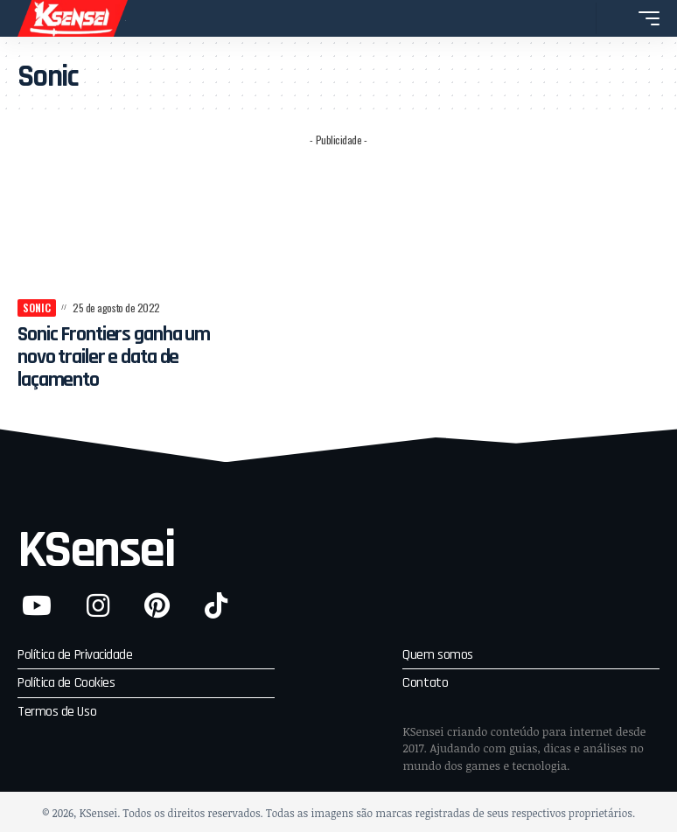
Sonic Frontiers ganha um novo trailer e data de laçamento (118, 357)
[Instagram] (98, 606)
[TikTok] (216, 606)
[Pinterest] (157, 606)
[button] (578, 18)
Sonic (37, 307)
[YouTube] (36, 606)
